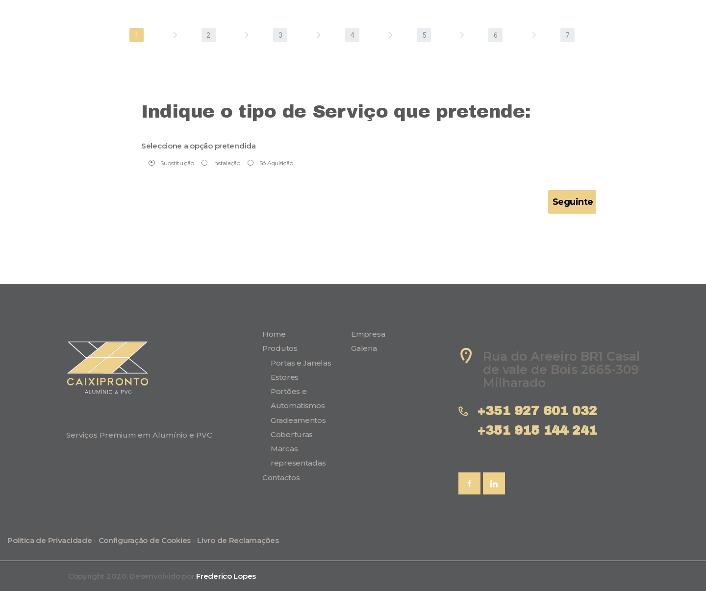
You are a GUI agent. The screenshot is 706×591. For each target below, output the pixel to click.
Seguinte (573, 202)
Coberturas (292, 434)
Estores (285, 377)
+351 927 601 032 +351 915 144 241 (541, 420)
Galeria (364, 348)
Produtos (280, 348)
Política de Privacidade (49, 540)
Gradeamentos (298, 420)
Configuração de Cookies (145, 540)
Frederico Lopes (226, 576)
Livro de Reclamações (237, 540)
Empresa (368, 334)
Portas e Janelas (301, 363)
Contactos (281, 477)
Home (274, 334)
